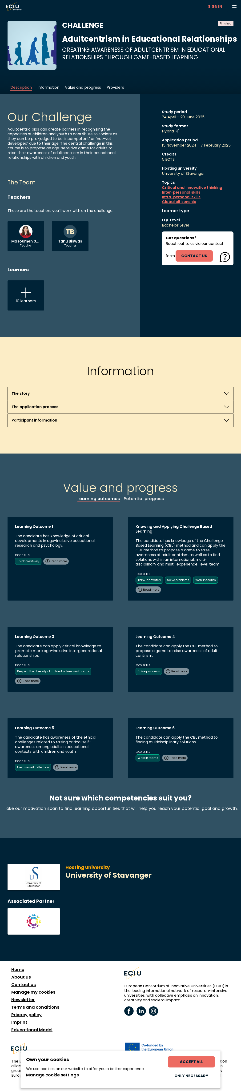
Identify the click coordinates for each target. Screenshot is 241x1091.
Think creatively (28, 561)
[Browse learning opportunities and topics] (234, 6)
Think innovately (149, 580)
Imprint (19, 1022)
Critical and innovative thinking (192, 187)
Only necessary (191, 1076)
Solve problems (178, 580)
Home (17, 969)
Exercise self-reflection (33, 767)
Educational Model (31, 1030)
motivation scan (40, 808)
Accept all (191, 1061)
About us (21, 977)
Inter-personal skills (181, 192)
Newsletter (23, 1000)
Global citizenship (179, 201)
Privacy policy (26, 1015)
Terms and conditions (35, 1007)
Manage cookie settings (52, 1075)
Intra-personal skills (181, 197)
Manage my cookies (33, 992)
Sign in (215, 6)
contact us (194, 256)
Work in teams (205, 580)
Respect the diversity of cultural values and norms (53, 671)
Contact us (23, 984)
